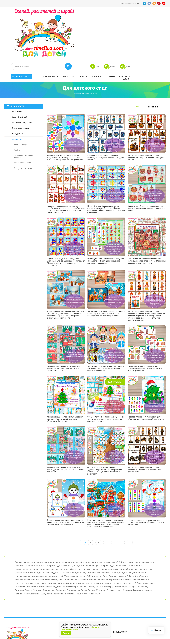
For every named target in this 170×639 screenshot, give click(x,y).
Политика (76, 608)
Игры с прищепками (22, 113)
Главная (77, 44)
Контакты (159, 25)
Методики (117, 607)
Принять (66, 633)
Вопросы (131, 25)
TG (144, 3)
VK (149, 3)
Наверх (157, 630)
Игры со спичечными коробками (23, 119)
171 (114, 493)
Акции (161, 28)
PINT (159, 3)
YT (164, 3)
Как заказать (85, 25)
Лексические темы (20, 78)
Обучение (157, 600)
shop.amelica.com (39, 632)
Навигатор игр (99, 589)
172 (122, 493)
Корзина (161, 15)
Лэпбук (17, 100)
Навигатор (103, 25)
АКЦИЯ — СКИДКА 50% (21, 73)
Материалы (16, 89)
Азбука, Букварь (20, 95)
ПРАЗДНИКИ (17, 84)
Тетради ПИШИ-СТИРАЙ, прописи (24, 107)
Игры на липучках (121, 600)
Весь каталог (57, 26)
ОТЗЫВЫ (145, 25)
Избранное (143, 15)
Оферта (117, 25)
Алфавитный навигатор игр (140, 608)
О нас (95, 603)
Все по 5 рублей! (19, 67)
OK (154, 3)
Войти (126, 15)
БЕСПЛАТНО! (17, 62)
